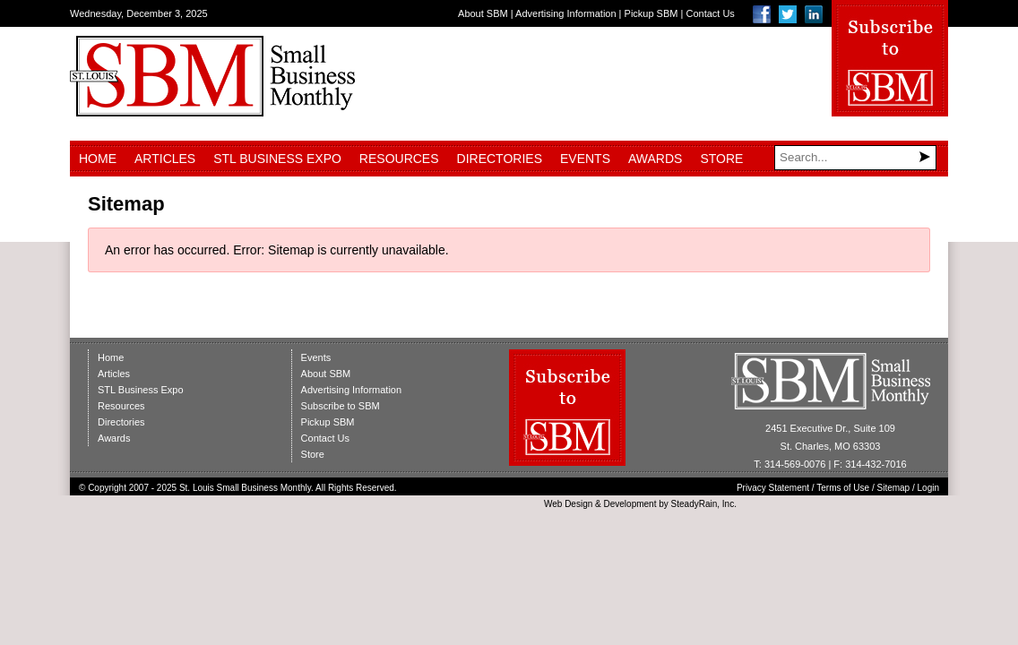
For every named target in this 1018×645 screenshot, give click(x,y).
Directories (499, 158)
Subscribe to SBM (340, 405)
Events (585, 158)
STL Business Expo (277, 158)
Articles (164, 158)
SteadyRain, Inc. (704, 504)
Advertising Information (566, 13)
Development (630, 504)
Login (928, 488)
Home (97, 158)
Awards (655, 158)
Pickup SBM (651, 13)
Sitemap (893, 488)
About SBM (483, 13)
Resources (399, 158)
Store (721, 158)
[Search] (855, 157)
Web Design (568, 504)
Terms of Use (842, 488)
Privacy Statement (773, 488)
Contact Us (710, 13)
